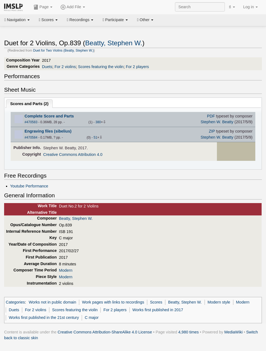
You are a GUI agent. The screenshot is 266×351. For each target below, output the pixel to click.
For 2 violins (65, 66)
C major (92, 317)
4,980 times (188, 332)
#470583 (31, 122)
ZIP (212, 131)
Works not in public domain (52, 302)
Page (43, 7)
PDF (211, 116)
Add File (73, 7)
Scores (48, 20)
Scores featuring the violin (101, 66)
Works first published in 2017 (157, 310)
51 (95, 137)
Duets (47, 66)
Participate (115, 20)
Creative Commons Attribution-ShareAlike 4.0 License (105, 332)
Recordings (80, 20)
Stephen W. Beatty (217, 122)
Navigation (17, 20)
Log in (250, 7)
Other (145, 20)
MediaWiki (233, 332)
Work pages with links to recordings (113, 302)
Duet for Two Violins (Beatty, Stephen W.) (63, 50)
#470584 (31, 137)
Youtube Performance (29, 186)
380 (98, 122)
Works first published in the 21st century (44, 317)
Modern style (219, 302)
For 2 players (137, 66)
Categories (15, 302)
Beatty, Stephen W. (113, 43)
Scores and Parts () (29, 104)
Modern (65, 270)
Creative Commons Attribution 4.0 (73, 154)
